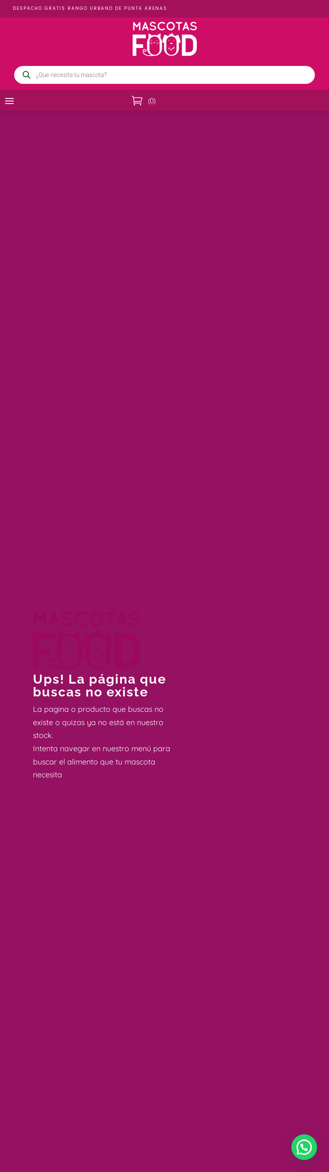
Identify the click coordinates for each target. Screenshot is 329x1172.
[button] (304, 1147)
